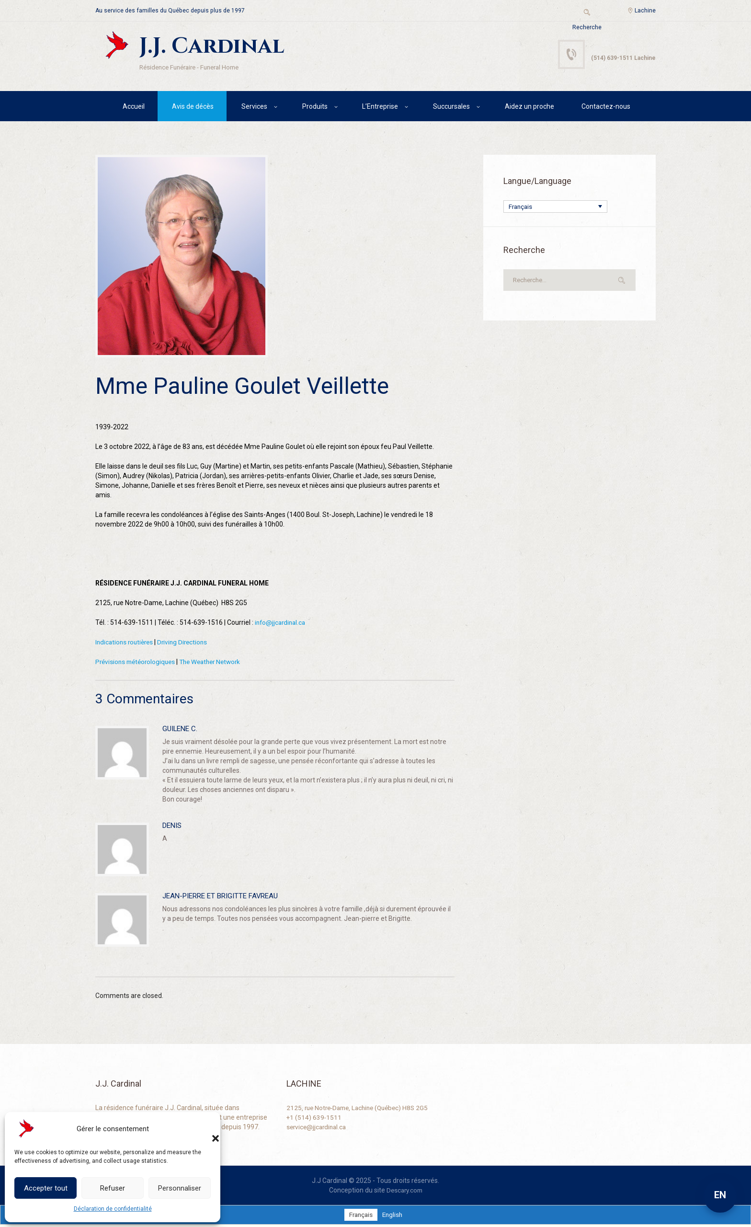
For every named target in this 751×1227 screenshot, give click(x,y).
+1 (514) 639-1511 (314, 1119)
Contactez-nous (605, 108)
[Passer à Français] (359, 1216)
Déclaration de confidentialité (113, 1208)
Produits (315, 108)
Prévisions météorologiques (137, 663)
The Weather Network (217, 663)
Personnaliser (179, 1188)
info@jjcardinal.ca (281, 624)
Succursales (451, 108)
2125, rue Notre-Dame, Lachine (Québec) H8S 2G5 (361, 1109)
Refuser (112, 1188)
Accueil (134, 108)
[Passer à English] (393, 1216)
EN (720, 1195)
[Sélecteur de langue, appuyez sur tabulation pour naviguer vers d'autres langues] (555, 208)
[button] (206, 1129)
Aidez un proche (529, 108)
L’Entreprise (380, 108)
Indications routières (126, 643)
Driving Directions (187, 643)
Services (254, 108)
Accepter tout (46, 1188)
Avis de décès (193, 108)
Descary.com (404, 1191)
